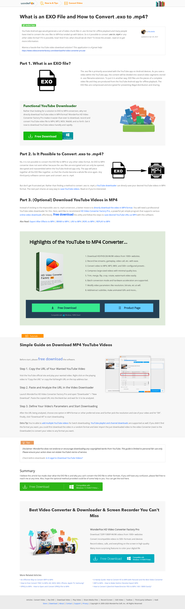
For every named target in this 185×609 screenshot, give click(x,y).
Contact (69, 603)
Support (77, 603)
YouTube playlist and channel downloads (109, 423)
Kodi (156, 600)
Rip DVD (51, 600)
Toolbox (129, 600)
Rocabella (151, 31)
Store (45, 603)
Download (53, 603)
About (61, 603)
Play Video (77, 600)
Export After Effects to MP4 (42, 221)
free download (50, 358)
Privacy (85, 603)
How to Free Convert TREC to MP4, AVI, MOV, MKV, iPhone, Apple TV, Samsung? (52, 583)
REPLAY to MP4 (103, 221)
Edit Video (119, 600)
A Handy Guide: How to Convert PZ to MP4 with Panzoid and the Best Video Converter (128, 580)
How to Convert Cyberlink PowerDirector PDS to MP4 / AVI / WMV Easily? (122, 586)
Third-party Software (143, 600)
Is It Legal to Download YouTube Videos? (64, 458)
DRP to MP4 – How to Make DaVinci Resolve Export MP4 (116, 583)
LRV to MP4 (76, 221)
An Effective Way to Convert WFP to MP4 (37, 580)
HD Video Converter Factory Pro (95, 211)
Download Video (63, 600)
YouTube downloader (107, 185)
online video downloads (30, 214)
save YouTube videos (69, 189)
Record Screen (107, 600)
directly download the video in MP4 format (113, 207)
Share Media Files (91, 600)
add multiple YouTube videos (55, 423)
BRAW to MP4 (62, 221)
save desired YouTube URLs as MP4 (120, 214)
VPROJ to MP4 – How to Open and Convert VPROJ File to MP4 (45, 586)
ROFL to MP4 (88, 221)
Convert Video (39, 600)
